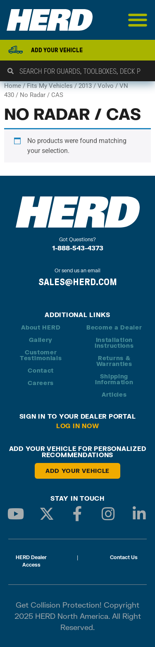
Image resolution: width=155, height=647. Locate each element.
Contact (41, 370)
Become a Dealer (114, 327)
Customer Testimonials (41, 355)
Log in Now (77, 425)
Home (12, 86)
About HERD (40, 327)
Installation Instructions (114, 342)
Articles (114, 394)
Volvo (106, 86)
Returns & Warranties (114, 360)
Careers (41, 382)
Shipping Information (114, 379)
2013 (85, 86)
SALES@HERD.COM (77, 281)
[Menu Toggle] (137, 20)
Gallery (40, 339)
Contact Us (124, 557)
